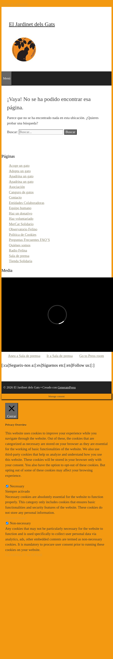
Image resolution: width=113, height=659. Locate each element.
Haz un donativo (20, 213)
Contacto (15, 197)
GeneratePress (67, 387)
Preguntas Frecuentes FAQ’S (29, 240)
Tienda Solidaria (20, 261)
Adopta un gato (20, 171)
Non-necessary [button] (15, 518)
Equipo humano (20, 208)
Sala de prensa (19, 256)
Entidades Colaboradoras (26, 203)
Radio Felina (18, 250)
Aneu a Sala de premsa (24, 356)
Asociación (17, 187)
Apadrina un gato (21, 176)
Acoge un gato (19, 166)
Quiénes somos (19, 245)
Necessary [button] (12, 481)
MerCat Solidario (21, 224)
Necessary (17, 486)
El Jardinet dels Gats (32, 24)
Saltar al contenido (14, 4)
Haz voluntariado (21, 219)
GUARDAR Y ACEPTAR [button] (23, 555)
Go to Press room (91, 356)
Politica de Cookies (22, 235)
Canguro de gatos (21, 192)
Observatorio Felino (23, 229)
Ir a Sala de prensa (60, 356)
